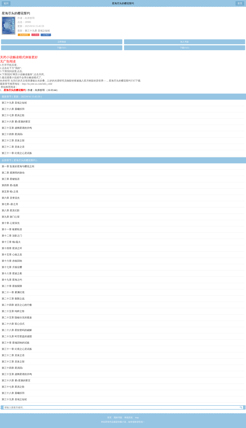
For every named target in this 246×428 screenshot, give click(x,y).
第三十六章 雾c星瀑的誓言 (16, 121)
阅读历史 (128, 417)
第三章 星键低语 (11, 179)
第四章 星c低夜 (10, 185)
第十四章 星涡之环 (12, 248)
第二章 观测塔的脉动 (13, 172)
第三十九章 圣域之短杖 (37, 30)
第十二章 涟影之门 (12, 235)
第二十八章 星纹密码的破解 (17, 330)
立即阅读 (61, 42)
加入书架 (184, 42)
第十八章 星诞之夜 (12, 273)
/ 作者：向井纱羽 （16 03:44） (31, 90)
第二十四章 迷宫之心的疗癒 (17, 305)
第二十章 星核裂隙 (12, 286)
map (137, 417)
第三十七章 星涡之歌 (13, 115)
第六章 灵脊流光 (11, 198)
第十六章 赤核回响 (12, 261)
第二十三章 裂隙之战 (13, 298)
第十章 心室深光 (11, 223)
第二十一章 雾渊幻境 (13, 292)
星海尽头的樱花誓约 (123, 3)
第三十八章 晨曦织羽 (13, 109)
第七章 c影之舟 (10, 204)
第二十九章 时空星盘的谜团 (17, 336)
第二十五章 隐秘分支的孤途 (17, 317)
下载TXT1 (61, 48)
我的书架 (118, 417)
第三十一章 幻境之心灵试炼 (17, 153)
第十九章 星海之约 (12, 279)
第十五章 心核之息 (12, 254)
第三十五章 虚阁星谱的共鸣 (17, 128)
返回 (6, 3)
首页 (239, 3)
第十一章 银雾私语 (12, 229)
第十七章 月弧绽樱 (12, 267)
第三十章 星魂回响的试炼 (15, 342)
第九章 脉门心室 (11, 216)
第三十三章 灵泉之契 (13, 140)
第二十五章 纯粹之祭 (13, 311)
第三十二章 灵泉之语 (13, 147)
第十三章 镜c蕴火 (11, 242)
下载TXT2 (184, 48)
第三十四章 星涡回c (12, 134)
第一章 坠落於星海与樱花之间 (18, 166)
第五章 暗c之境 (10, 191)
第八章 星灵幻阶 (11, 210)
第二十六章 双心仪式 (13, 324)
